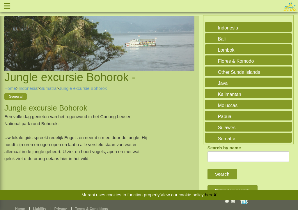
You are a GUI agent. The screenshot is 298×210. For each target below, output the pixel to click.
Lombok (226, 50)
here (209, 194)
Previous (10, 36)
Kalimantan (229, 94)
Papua (224, 116)
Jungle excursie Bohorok (83, 88)
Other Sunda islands (239, 72)
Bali (222, 38)
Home (10, 88)
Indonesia (28, 88)
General (15, 96)
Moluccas (228, 105)
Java (223, 83)
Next (188, 36)
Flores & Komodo (236, 61)
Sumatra (48, 88)
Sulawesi (227, 127)
